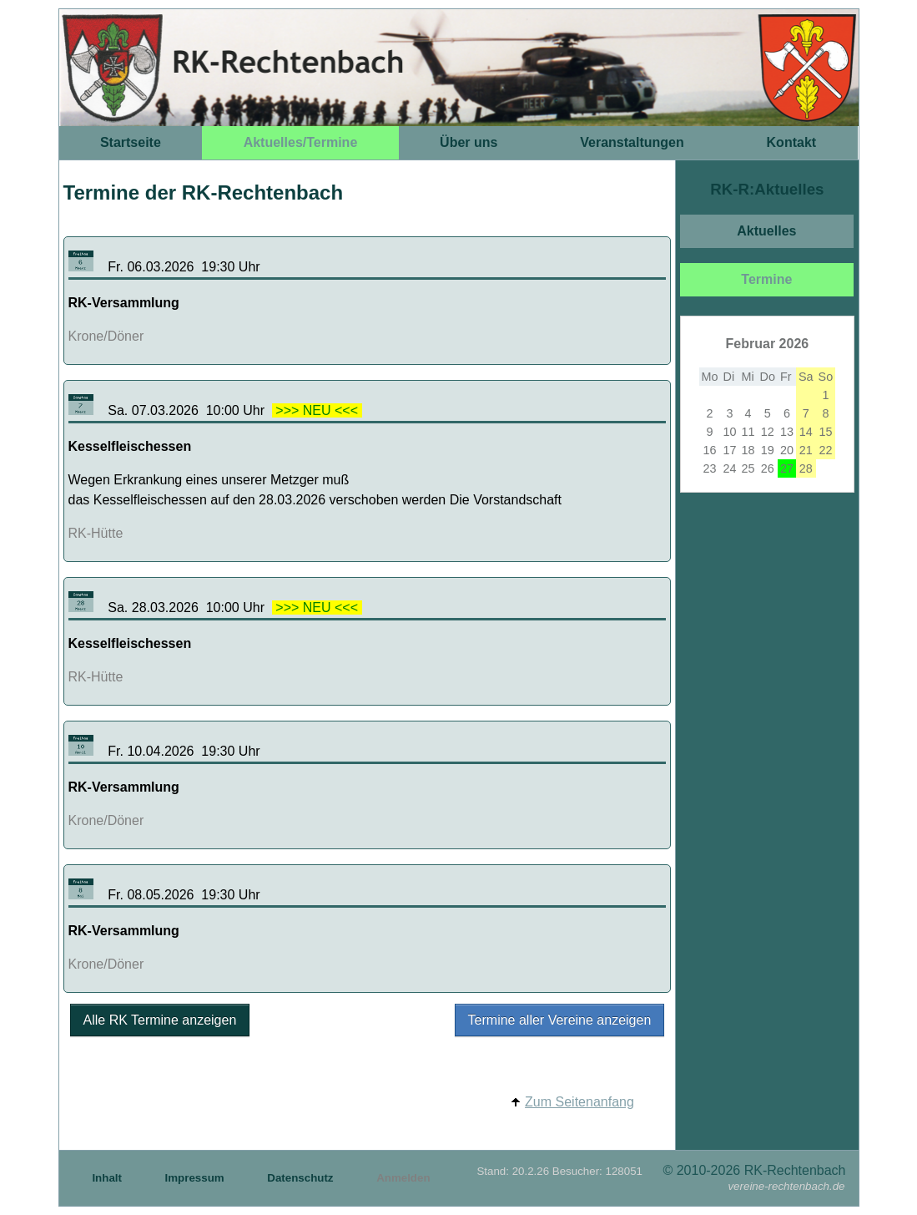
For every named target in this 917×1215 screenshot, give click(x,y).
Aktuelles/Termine (301, 142)
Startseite (130, 142)
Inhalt (108, 1178)
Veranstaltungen (631, 142)
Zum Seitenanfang (579, 1102)
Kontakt (792, 142)
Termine (766, 279)
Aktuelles (766, 231)
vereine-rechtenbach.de (786, 1186)
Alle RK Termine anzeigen (160, 1020)
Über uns (468, 142)
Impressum (196, 1178)
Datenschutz (301, 1178)
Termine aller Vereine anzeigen (560, 1020)
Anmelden (403, 1178)
